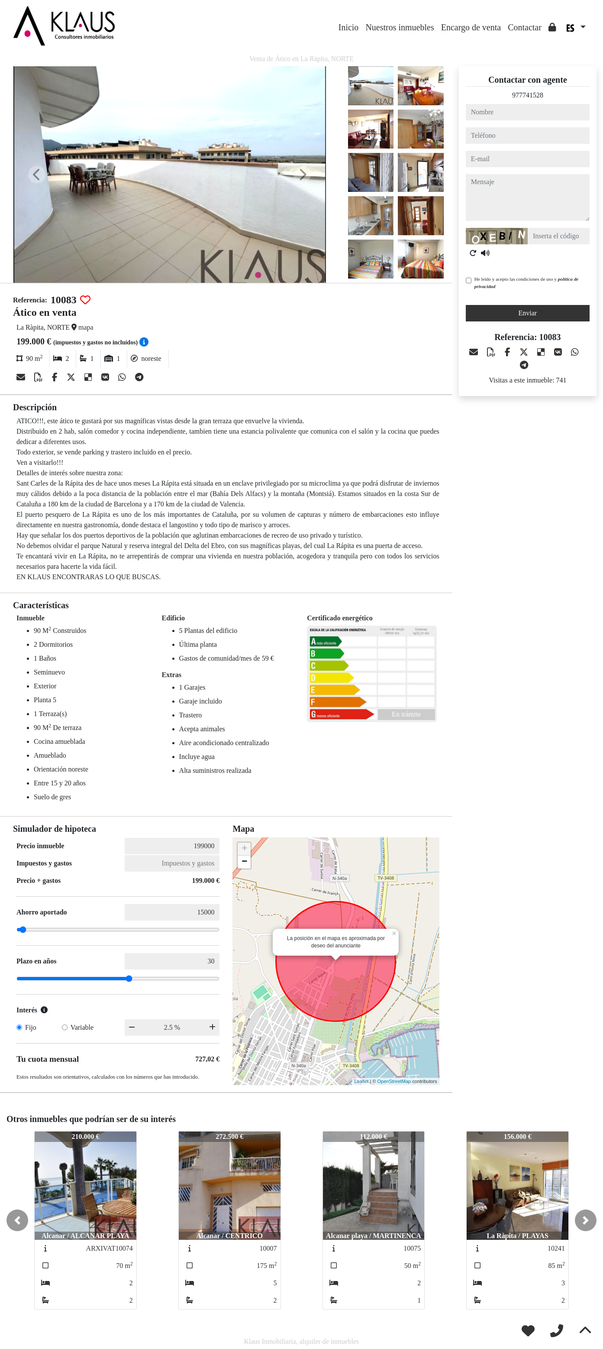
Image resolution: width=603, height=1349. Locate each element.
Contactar (525, 27)
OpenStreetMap (394, 1081)
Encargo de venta (471, 27)
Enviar (528, 313)
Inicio (349, 27)
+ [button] (244, 849)
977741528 (527, 95)
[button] (17, 1220)
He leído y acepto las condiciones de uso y (526, 282)
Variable (82, 1027)
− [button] (244, 862)
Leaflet (361, 1081)
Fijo (30, 1027)
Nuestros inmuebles (399, 27)
